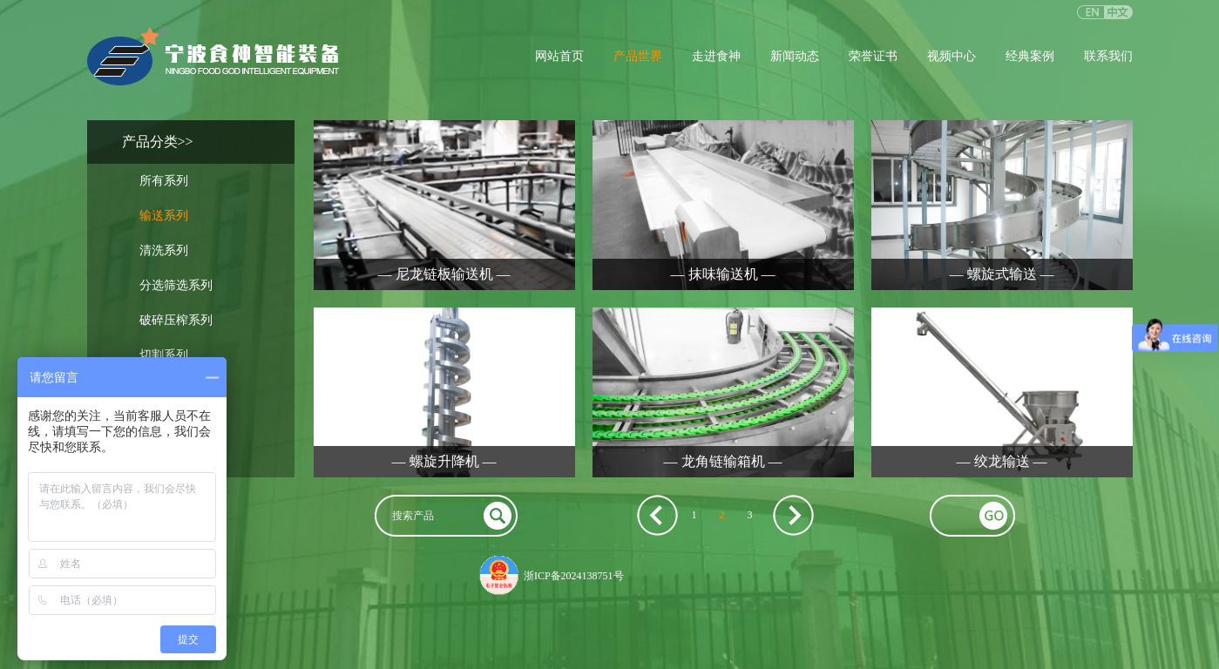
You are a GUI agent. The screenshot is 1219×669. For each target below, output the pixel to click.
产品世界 (637, 56)
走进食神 (716, 56)
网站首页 (559, 56)
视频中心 (951, 56)
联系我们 (1108, 56)
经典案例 (1030, 56)
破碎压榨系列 (176, 320)
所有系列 (163, 180)
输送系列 (163, 215)
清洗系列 (163, 250)
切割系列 (163, 355)
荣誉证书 (873, 56)
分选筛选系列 (176, 285)
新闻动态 (794, 56)
